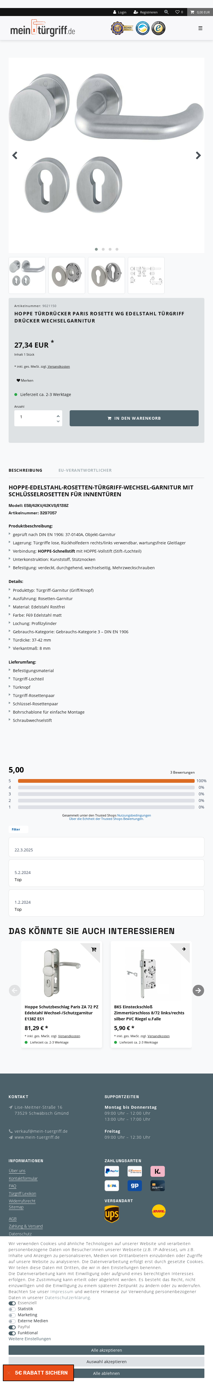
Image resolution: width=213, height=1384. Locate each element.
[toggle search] (166, 12)
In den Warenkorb (134, 418)
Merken (25, 380)
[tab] (33, 470)
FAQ (12, 1185)
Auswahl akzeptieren (107, 1361)
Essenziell (27, 1303)
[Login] (120, 12)
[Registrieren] (145, 12)
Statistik (25, 1309)
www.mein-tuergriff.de (37, 1137)
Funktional (28, 1333)
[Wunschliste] (179, 12)
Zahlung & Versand (26, 1226)
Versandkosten (58, 366)
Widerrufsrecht (22, 1201)
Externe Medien (33, 1321)
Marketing (27, 1315)
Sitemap (16, 1207)
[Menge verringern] (58, 422)
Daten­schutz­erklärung (67, 1297)
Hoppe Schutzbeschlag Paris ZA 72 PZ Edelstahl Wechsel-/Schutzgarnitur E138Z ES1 (61, 1012)
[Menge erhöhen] (58, 414)
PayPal (24, 1327)
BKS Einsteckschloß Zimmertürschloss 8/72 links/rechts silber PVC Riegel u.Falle (149, 1012)
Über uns (17, 1170)
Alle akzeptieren (106, 1350)
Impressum (61, 1291)
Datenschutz (20, 1233)
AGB (13, 1218)
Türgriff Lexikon (22, 1193)
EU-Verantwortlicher (85, 470)
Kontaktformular (23, 1178)
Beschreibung (25, 470)
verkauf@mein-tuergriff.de (41, 1131)
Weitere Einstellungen (30, 1339)
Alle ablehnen (106, 1373)
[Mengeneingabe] (21, 416)
